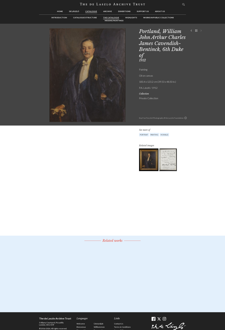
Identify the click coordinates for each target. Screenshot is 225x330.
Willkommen (99, 327)
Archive (107, 11)
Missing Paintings (114, 20)
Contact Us (118, 324)
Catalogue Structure (85, 17)
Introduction (59, 17)
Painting (154, 135)
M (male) (164, 135)
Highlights (131, 17)
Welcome (81, 324)
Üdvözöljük (98, 324)
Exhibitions (124, 11)
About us (160, 11)
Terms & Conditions (122, 327)
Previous (191, 30)
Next (201, 30)
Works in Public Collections (158, 17)
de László (74, 11)
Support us (143, 11)
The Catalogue (111, 17)
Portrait (144, 135)
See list (196, 30)
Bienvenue (81, 327)
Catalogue (91, 11)
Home (60, 11)
